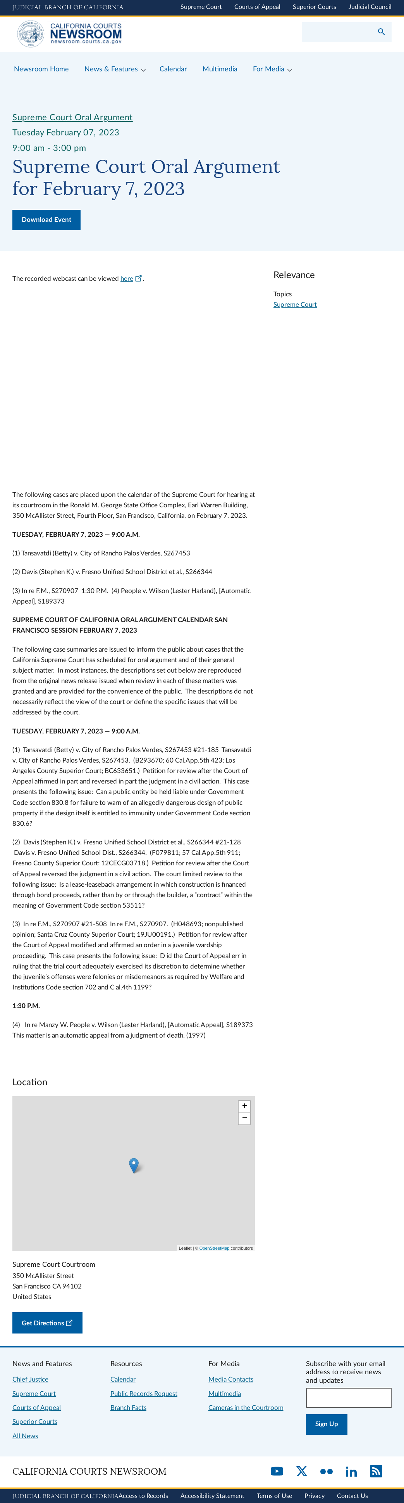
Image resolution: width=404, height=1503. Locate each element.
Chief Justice (30, 1379)
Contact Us (352, 1496)
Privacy (314, 1496)
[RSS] (376, 1472)
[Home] (107, 34)
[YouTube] (277, 1472)
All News (25, 1436)
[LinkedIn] (351, 1472)
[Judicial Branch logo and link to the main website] (68, 8)
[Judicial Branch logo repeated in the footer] (65, 1497)
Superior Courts (314, 7)
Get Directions (48, 1322)
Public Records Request (143, 1394)
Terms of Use (274, 1496)
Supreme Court (201, 7)
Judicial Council (370, 7)
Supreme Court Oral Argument (72, 117)
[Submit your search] (382, 32)
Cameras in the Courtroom (246, 1407)
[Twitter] (302, 1472)
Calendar (123, 1379)
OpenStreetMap (214, 1248)
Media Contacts (230, 1379)
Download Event (46, 219)
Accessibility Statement (212, 1496)
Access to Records (143, 1496)
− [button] (244, 1118)
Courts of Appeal (257, 7)
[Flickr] (326, 1472)
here (131, 278)
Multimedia (224, 1394)
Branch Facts (128, 1407)
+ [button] (244, 1106)
